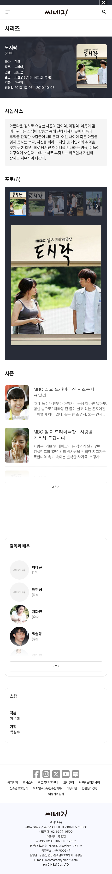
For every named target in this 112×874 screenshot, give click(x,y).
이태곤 (18, 72)
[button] (97, 206)
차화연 (38, 77)
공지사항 (12, 782)
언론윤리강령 (90, 788)
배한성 (18, 77)
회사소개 (28, 782)
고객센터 (68, 782)
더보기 (56, 487)
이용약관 (71, 788)
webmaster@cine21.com (61, 860)
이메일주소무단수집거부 (47, 788)
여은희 (18, 82)
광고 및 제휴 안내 (48, 782)
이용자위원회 (56, 794)
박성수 (15, 732)
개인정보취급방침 (89, 782)
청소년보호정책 (19, 788)
